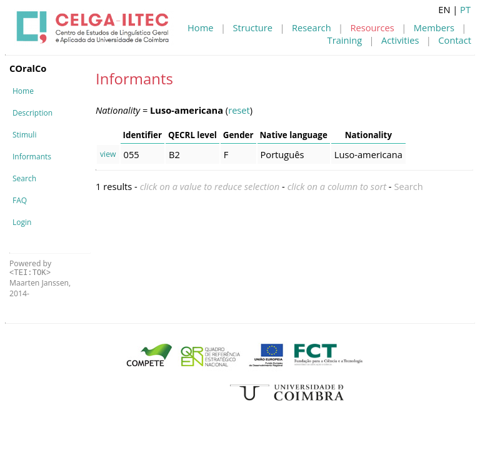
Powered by (30, 268)
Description (32, 113)
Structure (252, 27)
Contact (454, 40)
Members (434, 27)
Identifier (142, 135)
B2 (174, 154)
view (108, 154)
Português (282, 154)
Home (200, 27)
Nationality (368, 135)
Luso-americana (368, 154)
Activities (400, 40)
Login (21, 222)
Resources (372, 27)
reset (239, 110)
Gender (238, 135)
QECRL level (192, 135)
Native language (294, 135)
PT (465, 9)
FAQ (19, 200)
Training (345, 40)
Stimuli (24, 134)
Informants (31, 156)
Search (24, 178)
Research (311, 27)
